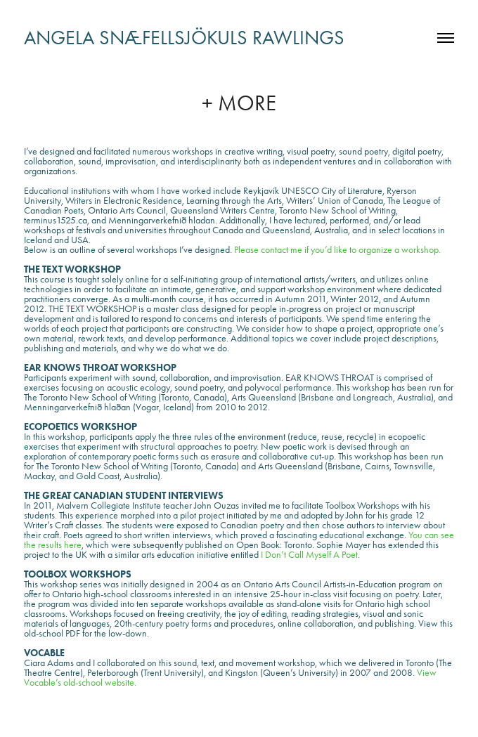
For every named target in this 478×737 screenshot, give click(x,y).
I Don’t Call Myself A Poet (309, 555)
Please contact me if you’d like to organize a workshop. (336, 250)
